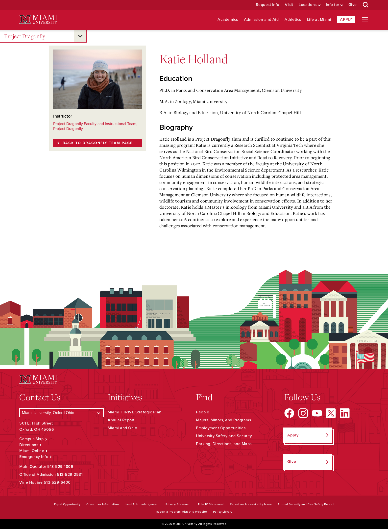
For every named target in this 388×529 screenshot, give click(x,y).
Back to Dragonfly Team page (98, 143)
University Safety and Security (224, 435)
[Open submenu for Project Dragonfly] (80, 36)
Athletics (293, 19)
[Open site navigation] (365, 20)
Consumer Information (102, 504)
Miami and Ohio (122, 428)
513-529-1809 (60, 466)
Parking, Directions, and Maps (224, 443)
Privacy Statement (179, 504)
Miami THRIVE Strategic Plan (135, 412)
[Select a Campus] (61, 412)
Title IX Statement (211, 504)
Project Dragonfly (24, 36)
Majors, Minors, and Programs (223, 420)
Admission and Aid (261, 19)
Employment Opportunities (220, 428)
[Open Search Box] (366, 5)
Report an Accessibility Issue (251, 504)
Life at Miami (319, 19)
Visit (289, 4)
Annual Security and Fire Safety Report (306, 504)
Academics (228, 19)
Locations (308, 4)
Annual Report (121, 420)
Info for (332, 4)
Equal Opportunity (67, 504)
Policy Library (222, 511)
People (202, 412)
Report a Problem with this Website (181, 511)
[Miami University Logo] (38, 19)
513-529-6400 (57, 482)
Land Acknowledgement (142, 504)
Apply (346, 19)
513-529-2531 (70, 474)
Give (352, 4)
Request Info (267, 4)
